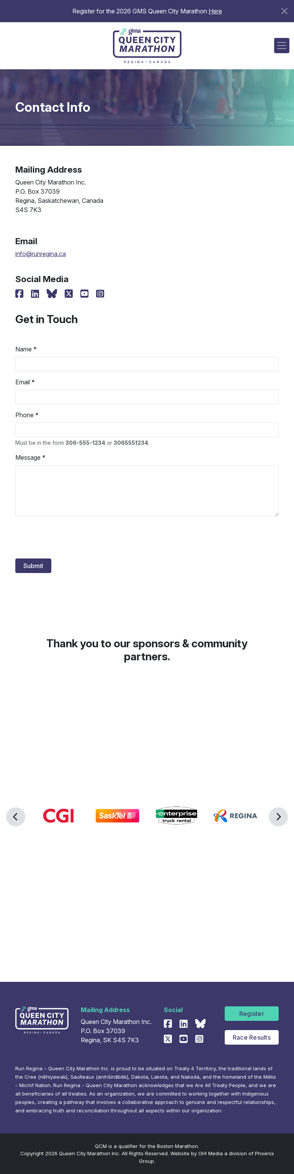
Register (251, 1013)
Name (23, 349)
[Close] (284, 11)
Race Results (252, 1037)
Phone (24, 415)
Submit (33, 566)
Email (22, 382)
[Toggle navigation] (281, 45)
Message (28, 457)
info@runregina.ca (40, 254)
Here (215, 11)
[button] (15, 816)
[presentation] (73, 537)
